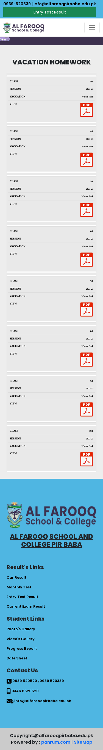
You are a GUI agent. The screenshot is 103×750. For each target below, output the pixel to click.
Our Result (16, 577)
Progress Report (22, 648)
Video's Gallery (21, 639)
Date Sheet (17, 658)
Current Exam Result (26, 606)
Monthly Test (19, 587)
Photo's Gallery (21, 629)
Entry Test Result (50, 12)
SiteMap (83, 742)
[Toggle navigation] (92, 27)
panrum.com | (57, 742)
